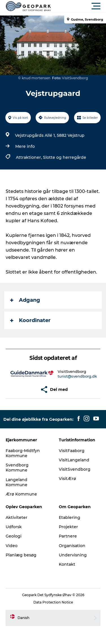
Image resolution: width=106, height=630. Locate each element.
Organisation (72, 545)
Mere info (25, 146)
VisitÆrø (67, 478)
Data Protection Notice (53, 602)
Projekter (68, 526)
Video (12, 545)
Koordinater (30, 320)
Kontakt (67, 564)
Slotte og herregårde (64, 157)
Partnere (68, 536)
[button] (78, 6)
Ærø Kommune (21, 494)
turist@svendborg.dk (77, 376)
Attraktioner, (29, 157)
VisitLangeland (74, 459)
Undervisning (73, 555)
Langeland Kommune (16, 482)
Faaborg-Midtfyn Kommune (23, 453)
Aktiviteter (16, 517)
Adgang (25, 300)
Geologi (13, 536)
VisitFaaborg (72, 450)
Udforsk (14, 526)
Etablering (69, 517)
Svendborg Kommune (17, 467)
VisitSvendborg (74, 469)
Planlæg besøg (21, 555)
